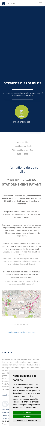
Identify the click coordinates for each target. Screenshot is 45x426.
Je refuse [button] (26, 416)
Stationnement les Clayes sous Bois (21, 332)
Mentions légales (7, 412)
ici (32, 95)
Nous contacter (7, 410)
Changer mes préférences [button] (27, 420)
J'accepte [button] (27, 412)
